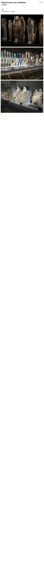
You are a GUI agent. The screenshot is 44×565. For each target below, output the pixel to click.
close (41, 2)
